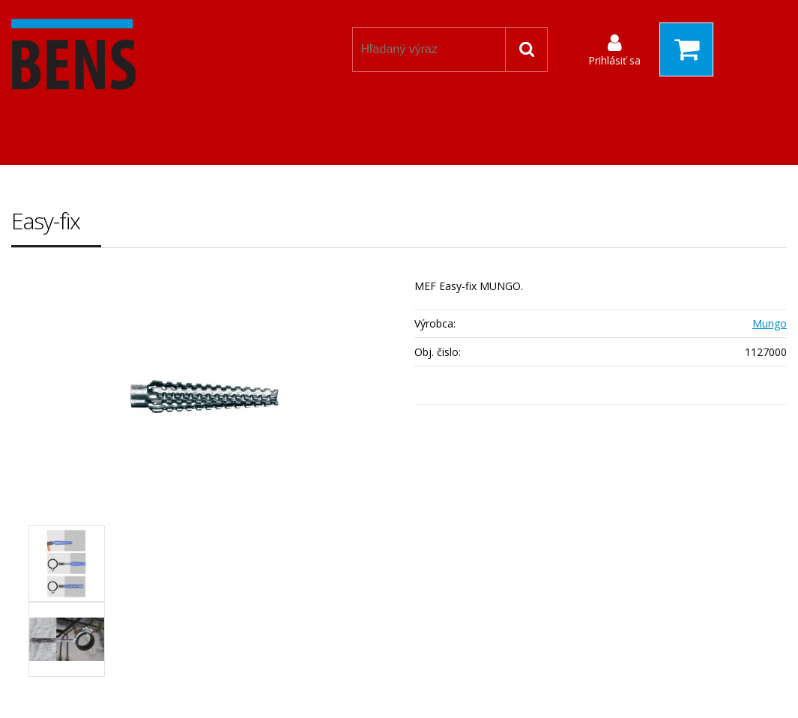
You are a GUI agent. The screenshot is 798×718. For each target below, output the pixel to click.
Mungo (769, 323)
